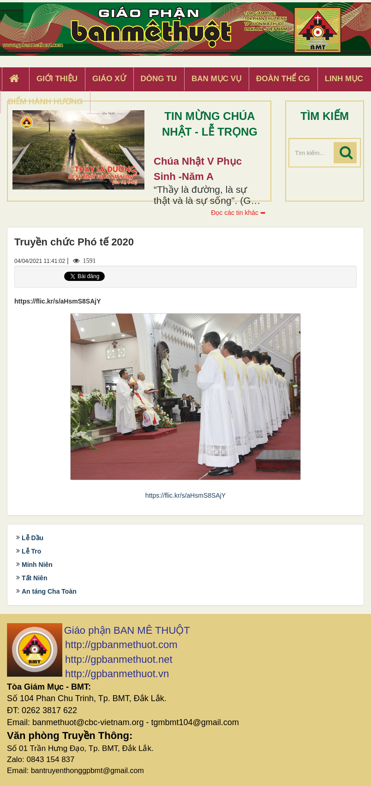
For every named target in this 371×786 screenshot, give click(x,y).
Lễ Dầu (32, 538)
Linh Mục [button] (344, 78)
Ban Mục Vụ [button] (216, 78)
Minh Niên (37, 564)
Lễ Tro (31, 551)
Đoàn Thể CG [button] (283, 78)
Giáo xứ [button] (109, 78)
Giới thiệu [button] (57, 78)
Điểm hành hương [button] (45, 101)
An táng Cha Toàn (49, 591)
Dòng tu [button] (159, 78)
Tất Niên (34, 578)
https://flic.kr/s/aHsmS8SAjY (185, 495)
